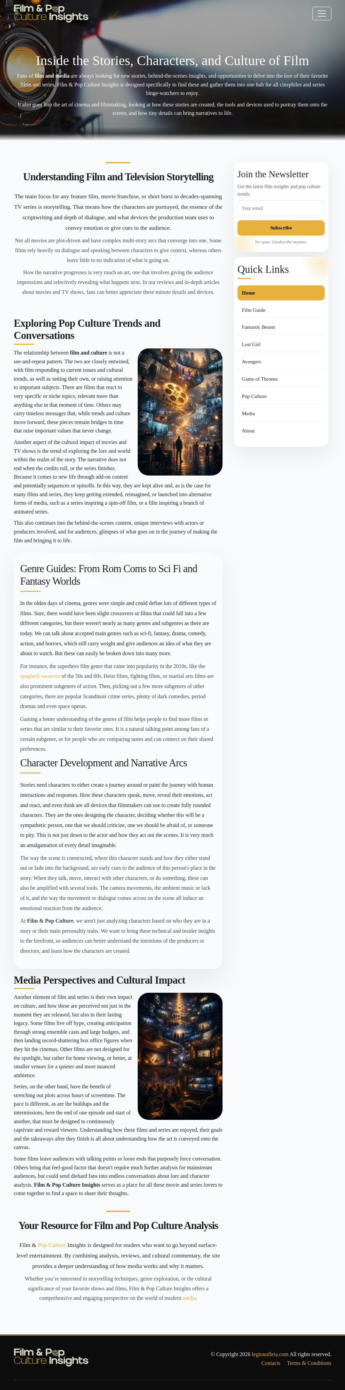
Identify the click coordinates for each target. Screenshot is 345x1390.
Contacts (270, 1363)
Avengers (251, 361)
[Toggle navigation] (321, 13)
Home (248, 293)
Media (248, 413)
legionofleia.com (270, 1354)
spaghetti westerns (40, 676)
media (189, 1298)
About (248, 431)
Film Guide (254, 310)
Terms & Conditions (309, 1363)
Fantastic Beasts (258, 327)
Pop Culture (52, 1245)
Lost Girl (251, 344)
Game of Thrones (260, 379)
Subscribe (281, 227)
